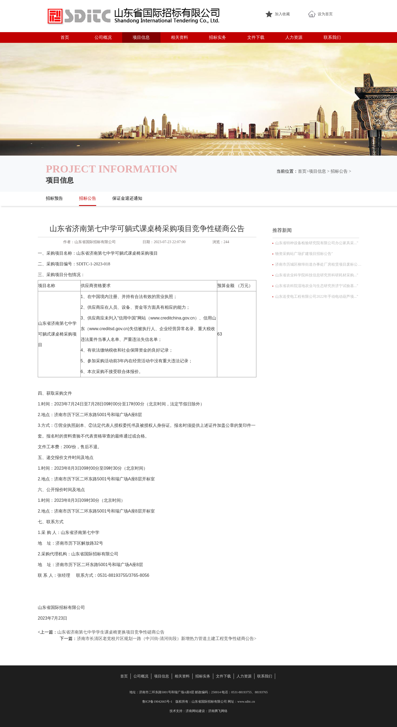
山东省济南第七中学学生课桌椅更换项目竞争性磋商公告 (110, 632)
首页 (65, 37)
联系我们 (332, 37)
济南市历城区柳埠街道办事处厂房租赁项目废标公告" (318, 264)
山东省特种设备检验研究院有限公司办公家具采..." (316, 243)
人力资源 (293, 37)
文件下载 (255, 37)
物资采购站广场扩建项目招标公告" (304, 254)
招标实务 (217, 37)
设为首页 (325, 14)
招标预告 (54, 198)
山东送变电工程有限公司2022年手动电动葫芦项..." (316, 297)
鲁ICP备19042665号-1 (157, 701)
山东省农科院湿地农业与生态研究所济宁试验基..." (316, 286)
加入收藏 (282, 14)
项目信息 (141, 37)
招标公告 (339, 171)
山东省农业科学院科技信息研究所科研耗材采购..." (316, 275)
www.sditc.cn (246, 701)
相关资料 (179, 37)
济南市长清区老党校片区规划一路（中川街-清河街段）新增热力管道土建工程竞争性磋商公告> (166, 638)
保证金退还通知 (127, 198)
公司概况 (103, 37)
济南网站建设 (195, 711)
